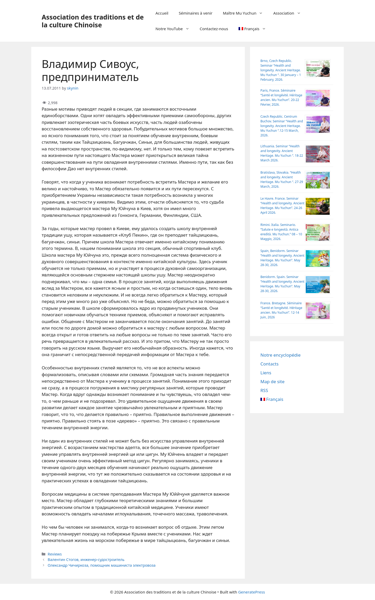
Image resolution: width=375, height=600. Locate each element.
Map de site (272, 381)
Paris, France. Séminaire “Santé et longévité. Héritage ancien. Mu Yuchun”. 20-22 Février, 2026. (281, 97)
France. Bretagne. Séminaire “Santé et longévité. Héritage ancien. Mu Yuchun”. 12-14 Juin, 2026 (281, 310)
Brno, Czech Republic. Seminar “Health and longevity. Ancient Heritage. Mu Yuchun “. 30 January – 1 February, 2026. (280, 70)
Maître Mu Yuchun (245, 13)
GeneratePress (251, 592)
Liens (265, 373)
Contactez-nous (214, 28)
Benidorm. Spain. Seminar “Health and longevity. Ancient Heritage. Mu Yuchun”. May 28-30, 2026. (282, 284)
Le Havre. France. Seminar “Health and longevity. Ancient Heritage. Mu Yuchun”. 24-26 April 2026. (282, 205)
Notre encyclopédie (280, 355)
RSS (264, 390)
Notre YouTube (175, 28)
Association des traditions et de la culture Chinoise (93, 20)
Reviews (55, 554)
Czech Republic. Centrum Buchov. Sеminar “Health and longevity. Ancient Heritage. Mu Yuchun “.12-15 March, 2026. (281, 125)
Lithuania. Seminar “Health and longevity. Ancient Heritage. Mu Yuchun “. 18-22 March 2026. (281, 153)
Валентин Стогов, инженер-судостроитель (86, 559)
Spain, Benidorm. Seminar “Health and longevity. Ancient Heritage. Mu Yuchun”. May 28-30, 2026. (282, 258)
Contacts (269, 364)
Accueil (161, 13)
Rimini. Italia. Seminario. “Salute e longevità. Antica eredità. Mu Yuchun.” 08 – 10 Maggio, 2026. (281, 232)
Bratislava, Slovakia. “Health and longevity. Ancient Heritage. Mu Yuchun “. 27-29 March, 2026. (281, 179)
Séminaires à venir (195, 13)
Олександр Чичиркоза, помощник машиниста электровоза (101, 565)
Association (289, 13)
